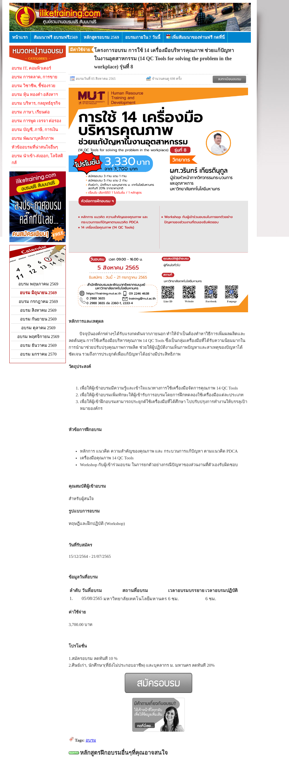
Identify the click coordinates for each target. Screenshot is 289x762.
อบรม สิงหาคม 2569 (38, 310)
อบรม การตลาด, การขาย (34, 77)
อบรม (91, 740)
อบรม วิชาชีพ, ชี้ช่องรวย (33, 85)
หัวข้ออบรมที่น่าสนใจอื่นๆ (35, 147)
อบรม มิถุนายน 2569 (38, 292)
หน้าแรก (20, 37)
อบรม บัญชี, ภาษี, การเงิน (35, 129)
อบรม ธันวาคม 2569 (38, 345)
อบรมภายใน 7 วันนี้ (142, 37)
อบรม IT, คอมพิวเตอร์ (31, 68)
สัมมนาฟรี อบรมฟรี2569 (56, 37)
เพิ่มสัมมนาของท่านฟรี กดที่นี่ (195, 37)
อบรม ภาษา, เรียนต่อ (31, 112)
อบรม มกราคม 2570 (38, 354)
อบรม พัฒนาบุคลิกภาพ (33, 138)
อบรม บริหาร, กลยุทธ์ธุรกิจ (36, 103)
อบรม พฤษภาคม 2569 (38, 284)
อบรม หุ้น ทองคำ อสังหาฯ (35, 94)
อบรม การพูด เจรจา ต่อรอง (36, 121)
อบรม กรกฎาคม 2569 (38, 301)
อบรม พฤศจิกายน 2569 (38, 336)
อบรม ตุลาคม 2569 (38, 328)
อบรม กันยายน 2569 (38, 319)
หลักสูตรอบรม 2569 (101, 37)
